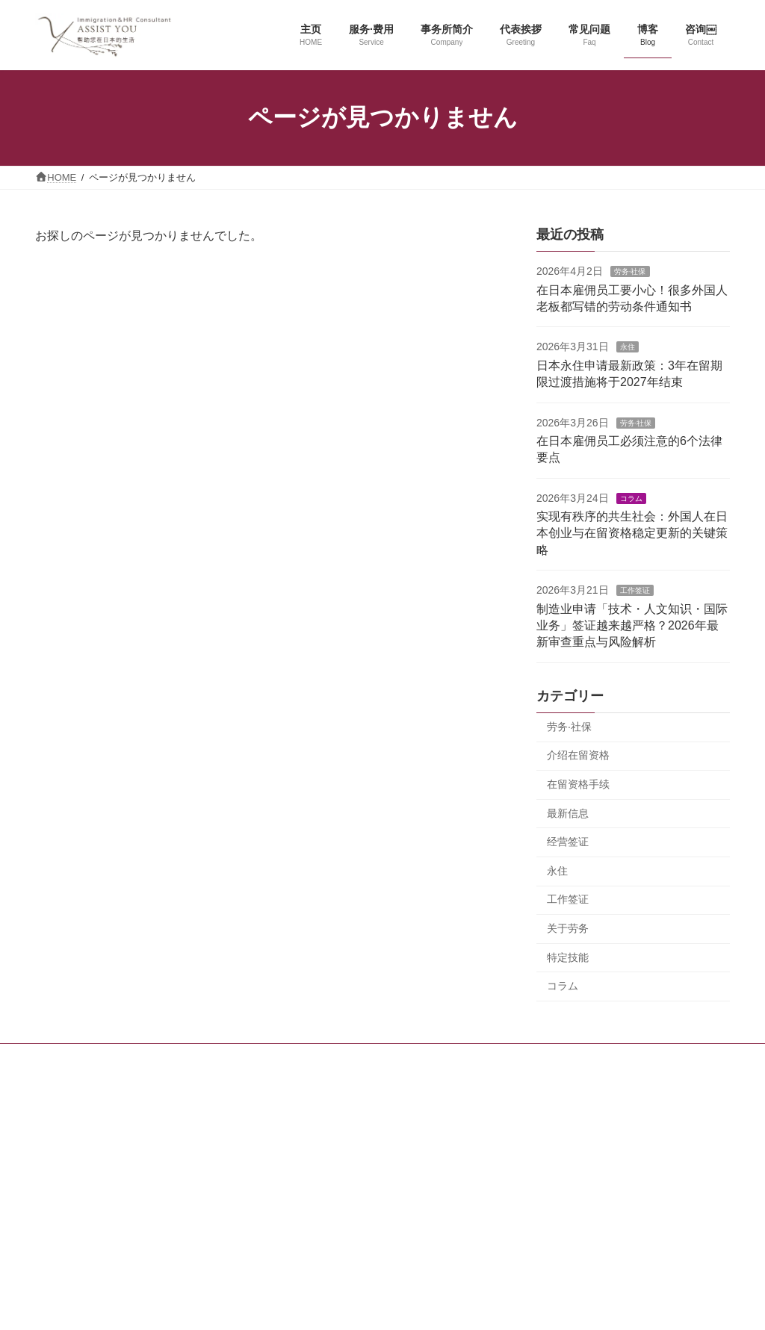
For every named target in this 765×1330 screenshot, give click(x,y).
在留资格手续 (578, 784)
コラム (630, 498)
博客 (387, 1058)
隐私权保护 (570, 1058)
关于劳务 (568, 928)
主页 (179, 1058)
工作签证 (634, 590)
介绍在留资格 (578, 755)
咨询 (505, 1058)
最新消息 (447, 1058)
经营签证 (568, 842)
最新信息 (568, 812)
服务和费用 (243, 1058)
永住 (626, 347)
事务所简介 (323, 1058)
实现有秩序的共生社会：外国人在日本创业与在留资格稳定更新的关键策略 (632, 533)
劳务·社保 (630, 271)
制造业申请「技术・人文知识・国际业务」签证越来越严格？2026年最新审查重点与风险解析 (632, 625)
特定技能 (568, 957)
